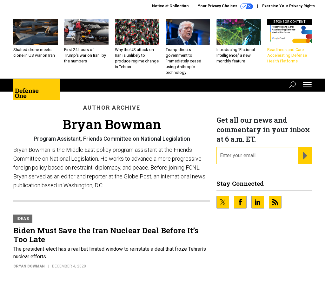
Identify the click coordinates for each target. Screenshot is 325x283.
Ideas (23, 218)
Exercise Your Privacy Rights (288, 6)
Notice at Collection (170, 6)
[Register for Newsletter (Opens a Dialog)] (304, 155)
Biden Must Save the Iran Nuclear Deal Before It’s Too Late (105, 234)
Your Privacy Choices (225, 6)
